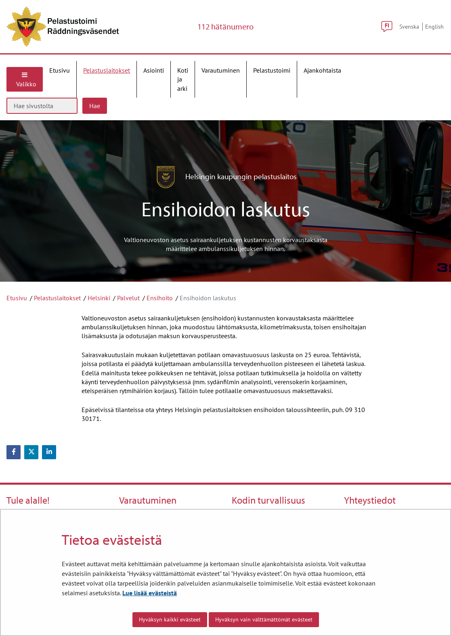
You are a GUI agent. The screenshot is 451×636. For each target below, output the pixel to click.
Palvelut (128, 298)
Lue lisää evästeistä (149, 593)
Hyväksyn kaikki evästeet (170, 619)
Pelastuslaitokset (57, 298)
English (434, 26)
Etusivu (16, 298)
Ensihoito (160, 298)
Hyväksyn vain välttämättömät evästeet (264, 619)
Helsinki (99, 298)
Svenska (409, 26)
